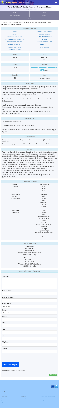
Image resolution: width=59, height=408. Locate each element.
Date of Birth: (6, 303)
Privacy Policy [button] (53, 374)
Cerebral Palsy (44, 34)
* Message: (5, 276)
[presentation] (16, 357)
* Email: (4, 348)
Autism (14, 34)
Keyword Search (4, 402)
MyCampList (44, 404)
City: (3, 323)
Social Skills (44, 44)
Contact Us (43, 402)
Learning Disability (14, 42)
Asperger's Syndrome (44, 31)
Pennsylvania (32, 9)
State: (3, 329)
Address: (5, 316)
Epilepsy (44, 39)
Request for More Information (29, 271)
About (14, 12)
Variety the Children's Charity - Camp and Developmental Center (30, 7)
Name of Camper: (8, 297)
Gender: (4, 310)
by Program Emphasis (6, 400)
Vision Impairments (14, 49)
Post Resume (24, 400)
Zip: (3, 335)
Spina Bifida (44, 47)
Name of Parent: (7, 291)
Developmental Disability (14, 39)
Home (42, 406)
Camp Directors (45, 400)
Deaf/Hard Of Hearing (44, 36)
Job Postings (23, 398)
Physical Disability (14, 44)
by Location (3, 398)
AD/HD (14, 31)
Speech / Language (14, 47)
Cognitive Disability (14, 36)
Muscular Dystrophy (44, 42)
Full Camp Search (5, 404)
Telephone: (5, 342)
